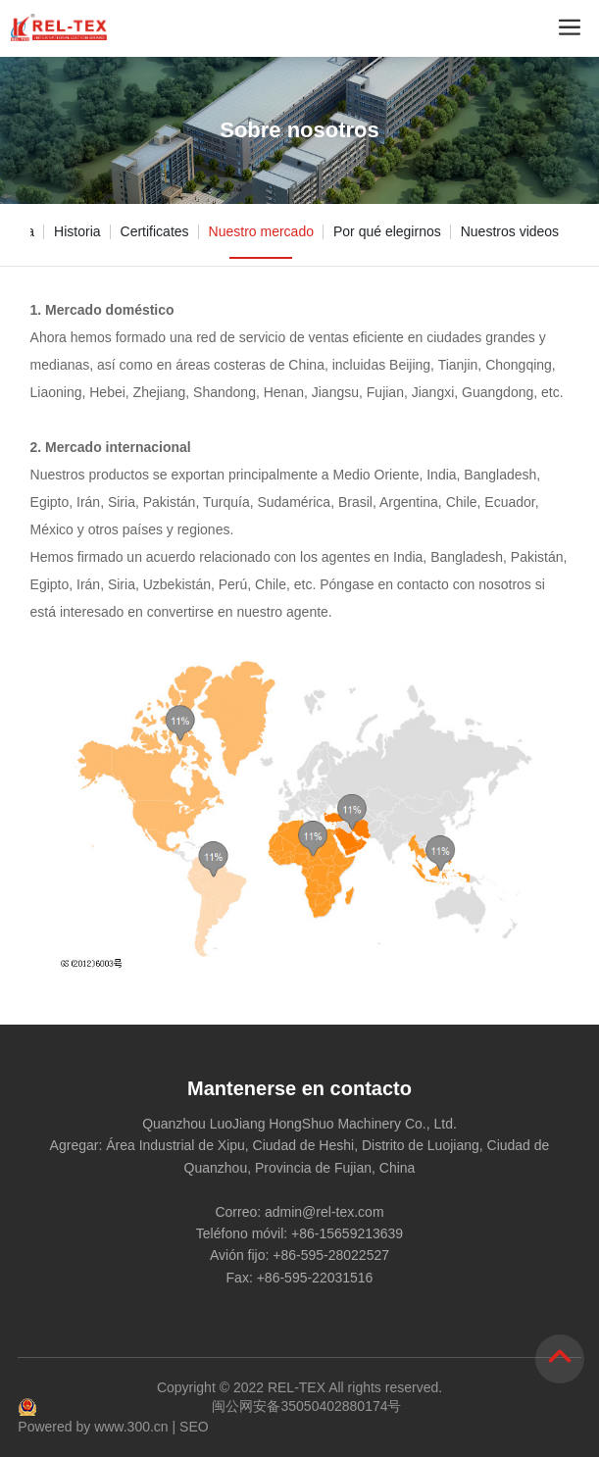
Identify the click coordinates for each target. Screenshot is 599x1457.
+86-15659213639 (347, 1233)
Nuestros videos (510, 231)
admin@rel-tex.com (324, 1212)
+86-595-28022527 (331, 1255)
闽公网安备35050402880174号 (306, 1406)
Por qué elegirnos (387, 231)
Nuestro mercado (261, 231)
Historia (77, 231)
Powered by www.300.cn (93, 1426)
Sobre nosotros (299, 130)
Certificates (155, 231)
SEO (194, 1426)
